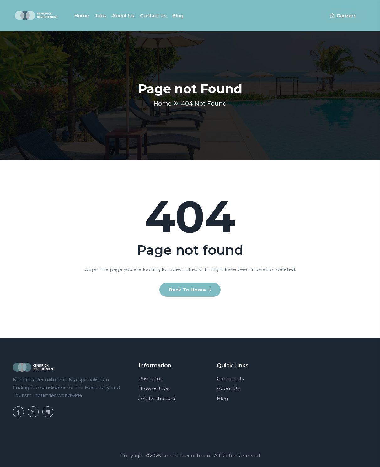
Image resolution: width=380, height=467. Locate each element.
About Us (228, 388)
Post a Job (150, 379)
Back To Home (190, 290)
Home (81, 16)
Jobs (100, 16)
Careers (343, 16)
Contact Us (230, 379)
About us (123, 16)
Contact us (153, 16)
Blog (178, 16)
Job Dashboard (156, 398)
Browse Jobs (153, 388)
